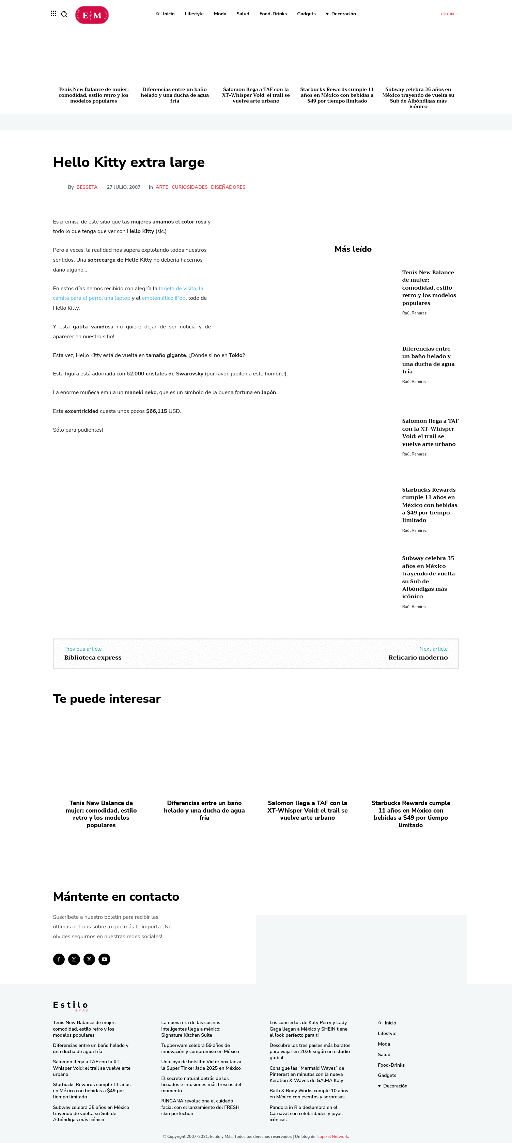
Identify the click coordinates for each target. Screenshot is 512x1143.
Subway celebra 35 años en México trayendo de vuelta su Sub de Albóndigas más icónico (418, 97)
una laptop (117, 298)
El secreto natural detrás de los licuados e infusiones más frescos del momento (201, 1084)
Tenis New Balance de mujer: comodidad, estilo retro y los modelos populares (94, 95)
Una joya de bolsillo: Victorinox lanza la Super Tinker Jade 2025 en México (201, 1065)
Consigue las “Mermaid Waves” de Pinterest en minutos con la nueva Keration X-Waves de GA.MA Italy (307, 1074)
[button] (64, 14)
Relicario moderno (418, 657)
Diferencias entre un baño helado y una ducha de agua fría (175, 95)
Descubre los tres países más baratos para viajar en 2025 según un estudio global (310, 1051)
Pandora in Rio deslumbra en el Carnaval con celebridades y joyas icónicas (306, 1113)
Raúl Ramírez (414, 313)
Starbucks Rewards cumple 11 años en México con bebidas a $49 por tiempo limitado (337, 95)
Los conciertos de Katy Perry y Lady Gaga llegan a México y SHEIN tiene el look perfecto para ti (309, 1028)
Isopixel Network (332, 1136)
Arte (163, 187)
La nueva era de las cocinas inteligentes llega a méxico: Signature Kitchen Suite (190, 1028)
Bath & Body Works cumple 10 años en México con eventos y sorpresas (309, 1093)
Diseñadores (229, 187)
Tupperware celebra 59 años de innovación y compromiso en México (200, 1048)
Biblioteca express (93, 657)
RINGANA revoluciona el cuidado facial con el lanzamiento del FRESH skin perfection (200, 1107)
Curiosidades (190, 187)
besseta (87, 187)
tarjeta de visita (177, 288)
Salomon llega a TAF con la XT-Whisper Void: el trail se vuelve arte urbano (256, 95)
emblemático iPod (164, 298)
